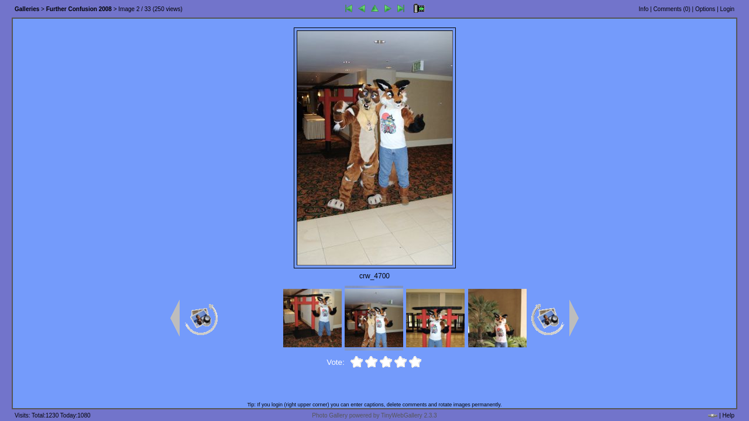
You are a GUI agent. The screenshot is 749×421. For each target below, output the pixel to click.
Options (705, 9)
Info (644, 9)
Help (728, 415)
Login (727, 9)
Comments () (671, 9)
